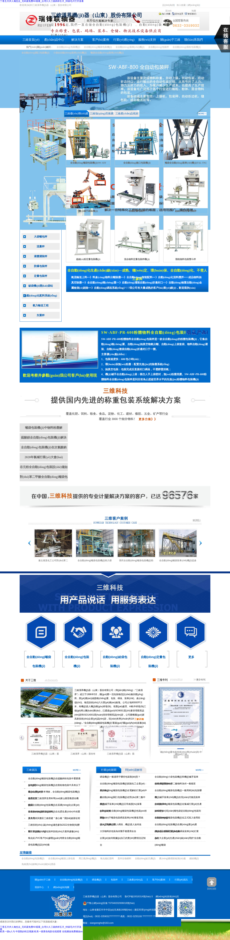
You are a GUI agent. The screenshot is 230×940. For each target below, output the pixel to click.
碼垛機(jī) (96, 879)
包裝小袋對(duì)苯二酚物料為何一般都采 (175, 783)
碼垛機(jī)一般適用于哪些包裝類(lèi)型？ (120, 776)
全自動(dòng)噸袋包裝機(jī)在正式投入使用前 (177, 817)
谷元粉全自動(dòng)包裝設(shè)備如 (44, 467)
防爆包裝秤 (40, 266)
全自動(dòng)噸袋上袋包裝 (61, 858)
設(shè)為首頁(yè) (168, 6)
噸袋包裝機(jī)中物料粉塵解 (43, 427)
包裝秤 (114, 879)
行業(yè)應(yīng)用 (124, 41)
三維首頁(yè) (30, 39)
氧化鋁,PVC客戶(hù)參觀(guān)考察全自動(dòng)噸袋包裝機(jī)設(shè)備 (54, 841)
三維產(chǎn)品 (135, 879)
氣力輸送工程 (41, 305)
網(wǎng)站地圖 (193, 6)
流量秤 (41, 246)
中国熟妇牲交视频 (24, 931)
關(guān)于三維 (170, 39)
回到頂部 (211, 883)
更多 (191, 657)
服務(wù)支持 (147, 39)
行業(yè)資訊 (181, 879)
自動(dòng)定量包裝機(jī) (153, 661)
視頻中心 (39, 887)
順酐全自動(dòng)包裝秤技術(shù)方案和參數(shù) (53, 831)
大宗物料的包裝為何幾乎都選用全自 (118, 831)
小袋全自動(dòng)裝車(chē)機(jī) (70, 52)
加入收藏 (181, 5)
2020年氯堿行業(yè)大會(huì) (44, 457)
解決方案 (77, 39)
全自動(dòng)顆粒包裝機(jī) (187, 47)
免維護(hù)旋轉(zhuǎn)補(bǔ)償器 (39, 864)
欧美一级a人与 (7, 931)
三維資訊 (77, 770)
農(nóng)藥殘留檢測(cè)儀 (172, 858)
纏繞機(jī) (194, 858)
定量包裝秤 (40, 276)
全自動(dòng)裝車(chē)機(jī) (130, 47)
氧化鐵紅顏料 (107, 858)
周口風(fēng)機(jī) (87, 858)
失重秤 (41, 315)
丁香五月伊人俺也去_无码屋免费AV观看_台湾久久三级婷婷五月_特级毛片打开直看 (40, 928)
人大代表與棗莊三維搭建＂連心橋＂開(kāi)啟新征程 (54, 818)
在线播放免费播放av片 (73, 931)
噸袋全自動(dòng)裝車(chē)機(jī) (107, 52)
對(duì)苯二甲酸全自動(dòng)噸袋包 (44, 476)
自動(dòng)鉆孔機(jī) (145, 858)
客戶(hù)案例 (100, 39)
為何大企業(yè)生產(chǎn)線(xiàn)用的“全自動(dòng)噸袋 (178, 841)
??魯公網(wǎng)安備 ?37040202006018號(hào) (109, 903)
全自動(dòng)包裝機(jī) (68, 47)
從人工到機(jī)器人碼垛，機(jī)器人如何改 (120, 824)
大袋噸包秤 (40, 236)
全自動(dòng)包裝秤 (158, 47)
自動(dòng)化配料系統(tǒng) (40, 295)
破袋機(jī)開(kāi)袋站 (40, 285)
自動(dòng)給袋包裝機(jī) (115, 661)
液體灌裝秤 (40, 256)
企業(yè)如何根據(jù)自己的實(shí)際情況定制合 (123, 841)
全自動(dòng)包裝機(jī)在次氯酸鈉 (43, 447)
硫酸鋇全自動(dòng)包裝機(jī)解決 (43, 437)
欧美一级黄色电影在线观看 (47, 931)
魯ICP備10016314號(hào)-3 (139, 896)
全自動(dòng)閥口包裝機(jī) (35, 52)
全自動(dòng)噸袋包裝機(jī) (98, 47)
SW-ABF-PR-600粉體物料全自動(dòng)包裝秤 (144, 332)
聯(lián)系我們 (193, 39)
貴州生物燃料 (124, 858)
